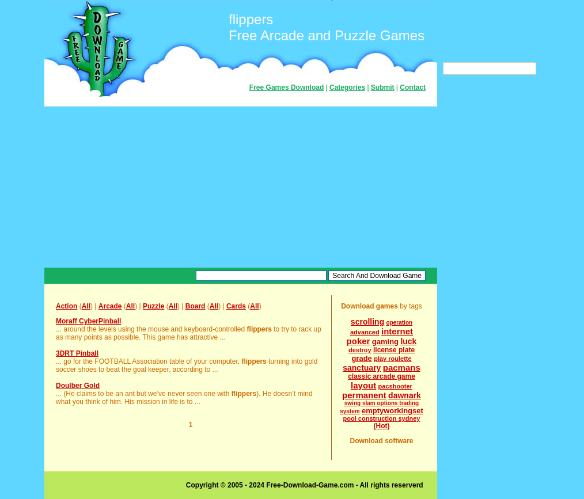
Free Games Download (286, 87)
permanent (364, 395)
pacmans (401, 367)
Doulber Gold (78, 386)
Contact (413, 87)
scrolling (367, 321)
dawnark (404, 395)
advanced (365, 332)
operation (399, 322)
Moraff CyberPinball (88, 321)
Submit (383, 87)
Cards (236, 306)
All (86, 306)
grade (361, 358)
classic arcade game (381, 376)
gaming (385, 341)
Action (66, 306)
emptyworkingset (392, 410)
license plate (394, 350)
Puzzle (153, 306)
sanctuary (362, 367)
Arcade (110, 306)
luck (408, 341)
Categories (347, 87)
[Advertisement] (240, 187)
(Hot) (382, 426)
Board (195, 306)
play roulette (392, 358)
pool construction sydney (381, 418)
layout (363, 385)
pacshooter (395, 386)
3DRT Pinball (77, 353)
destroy (359, 349)
